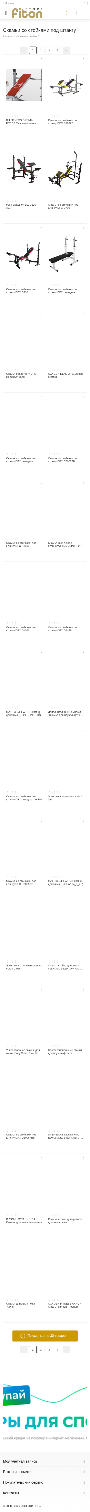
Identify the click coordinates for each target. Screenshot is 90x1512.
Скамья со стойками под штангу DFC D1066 (21, 629)
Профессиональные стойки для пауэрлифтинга (65, 1051)
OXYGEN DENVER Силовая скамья (65, 375)
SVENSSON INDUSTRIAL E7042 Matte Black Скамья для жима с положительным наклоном (65, 1136)
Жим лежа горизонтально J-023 (65, 798)
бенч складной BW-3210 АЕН (21, 206)
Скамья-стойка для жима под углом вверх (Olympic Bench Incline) (63, 967)
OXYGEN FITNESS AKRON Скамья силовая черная (64, 1305)
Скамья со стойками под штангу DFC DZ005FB (63, 460)
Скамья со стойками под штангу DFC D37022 (63, 122)
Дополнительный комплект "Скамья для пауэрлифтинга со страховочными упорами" (65, 713)
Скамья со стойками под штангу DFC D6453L (63, 629)
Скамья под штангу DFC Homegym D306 (21, 375)
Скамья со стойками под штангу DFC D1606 (21, 544)
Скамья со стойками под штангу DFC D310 (21, 291)
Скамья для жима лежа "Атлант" (20, 1305)
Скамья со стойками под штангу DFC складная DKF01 (24, 798)
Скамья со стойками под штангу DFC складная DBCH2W (63, 291)
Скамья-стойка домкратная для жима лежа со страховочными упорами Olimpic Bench (65, 1221)
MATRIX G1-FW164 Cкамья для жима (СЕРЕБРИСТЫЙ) (23, 713)
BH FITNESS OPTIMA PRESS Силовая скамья (21, 122)
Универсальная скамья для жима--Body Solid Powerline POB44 (23, 1051)
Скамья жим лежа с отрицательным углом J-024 (65, 544)
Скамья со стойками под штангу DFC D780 (63, 206)
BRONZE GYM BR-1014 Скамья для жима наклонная (24, 1221)
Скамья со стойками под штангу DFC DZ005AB (21, 882)
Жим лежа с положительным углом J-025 (24, 967)
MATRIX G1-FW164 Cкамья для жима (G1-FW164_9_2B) (65, 882)
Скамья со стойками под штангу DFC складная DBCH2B (21, 460)
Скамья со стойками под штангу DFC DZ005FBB (21, 1136)
